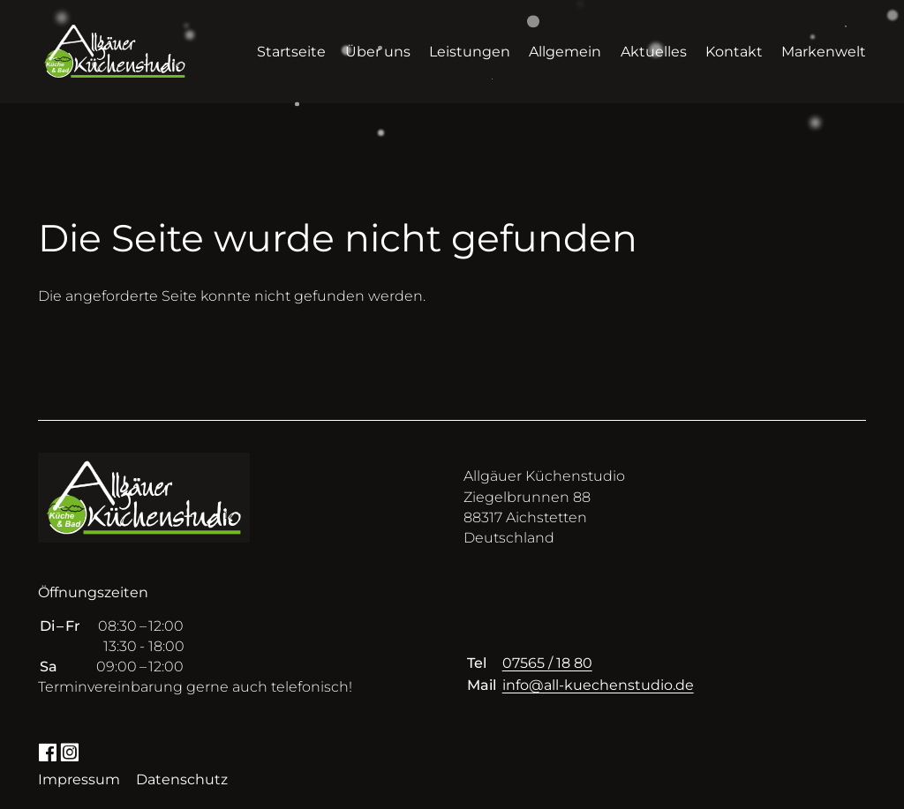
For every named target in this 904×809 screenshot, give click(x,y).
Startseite (291, 51)
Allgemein (565, 51)
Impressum (79, 779)
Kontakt (734, 51)
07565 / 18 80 (547, 663)
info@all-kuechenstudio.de (598, 685)
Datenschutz (182, 779)
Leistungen (469, 51)
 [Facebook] (47, 751)
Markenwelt (823, 51)
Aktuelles (654, 51)
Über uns (378, 51)
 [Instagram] (69, 751)
